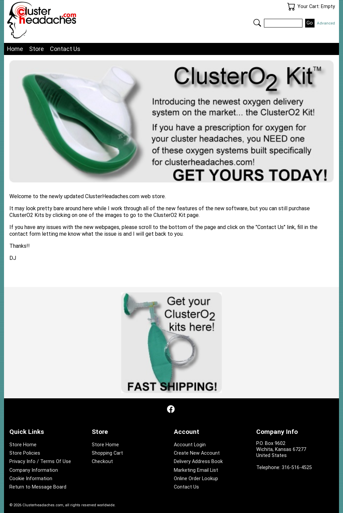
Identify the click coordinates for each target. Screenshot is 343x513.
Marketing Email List (196, 470)
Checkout (102, 461)
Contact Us (65, 48)
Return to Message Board (37, 487)
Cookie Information (30, 478)
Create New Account (197, 453)
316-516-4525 (297, 467)
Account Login (190, 445)
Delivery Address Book (198, 461)
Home (15, 48)
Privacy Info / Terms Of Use (40, 461)
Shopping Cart (107, 453)
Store (36, 48)
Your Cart (291, 6)
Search (257, 22)
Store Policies (24, 453)
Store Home (23, 445)
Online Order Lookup (196, 478)
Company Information (33, 470)
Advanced (326, 23)
